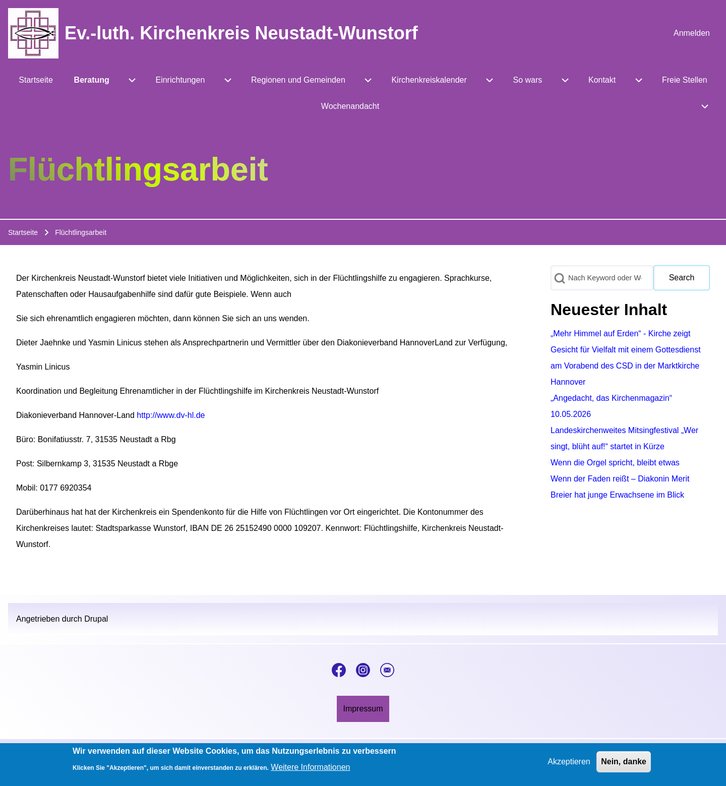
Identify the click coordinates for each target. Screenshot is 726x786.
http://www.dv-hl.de (171, 415)
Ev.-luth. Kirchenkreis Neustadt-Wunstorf (241, 33)
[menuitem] (692, 33)
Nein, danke (623, 765)
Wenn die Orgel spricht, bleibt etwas (615, 462)
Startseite (23, 232)
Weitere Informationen (310, 770)
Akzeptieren (569, 765)
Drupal (96, 619)
